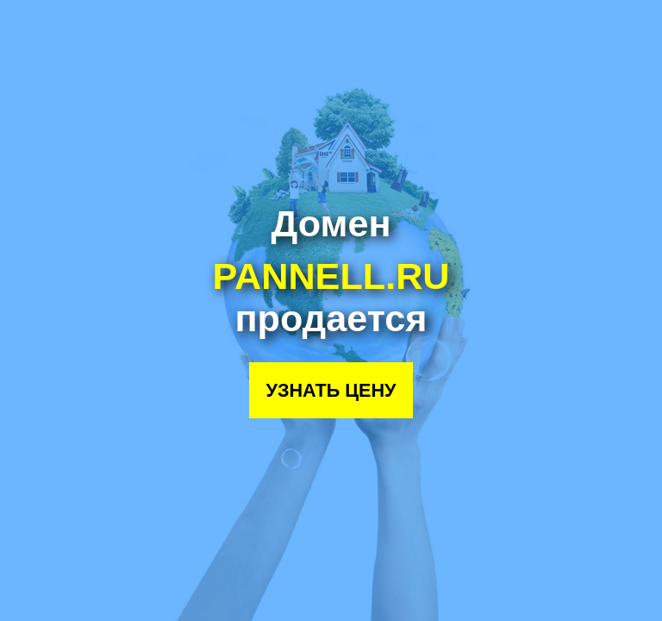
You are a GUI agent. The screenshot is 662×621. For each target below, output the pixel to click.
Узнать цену (330, 390)
